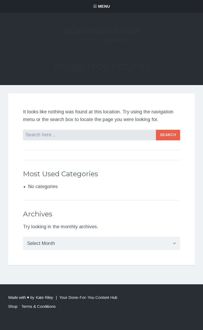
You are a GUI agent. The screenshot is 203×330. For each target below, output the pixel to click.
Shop (12, 306)
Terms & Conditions (38, 306)
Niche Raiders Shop (101, 31)
